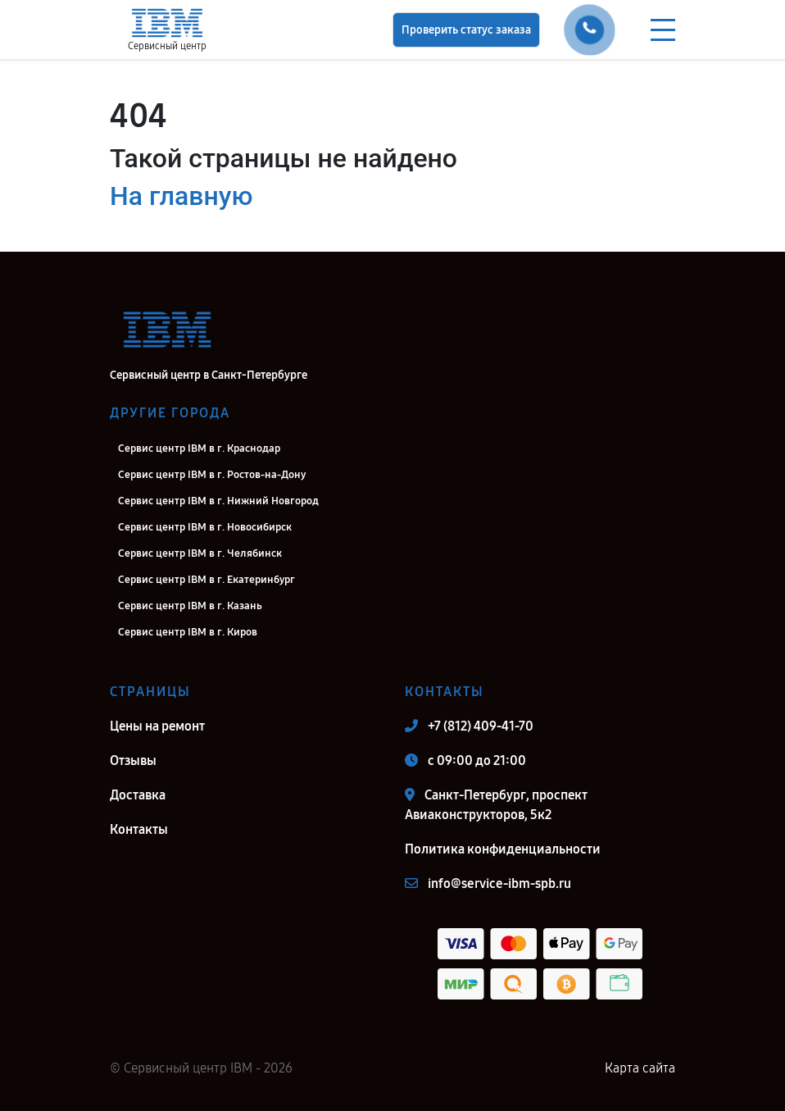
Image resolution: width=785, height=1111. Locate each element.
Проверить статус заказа (466, 30)
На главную (181, 196)
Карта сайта (640, 1068)
